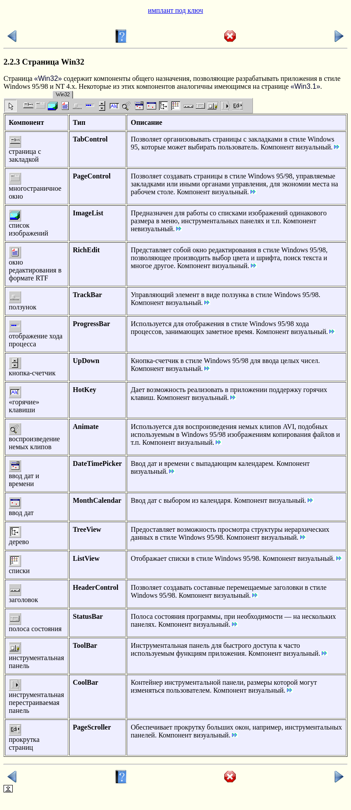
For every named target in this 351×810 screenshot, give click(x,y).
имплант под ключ (175, 10)
